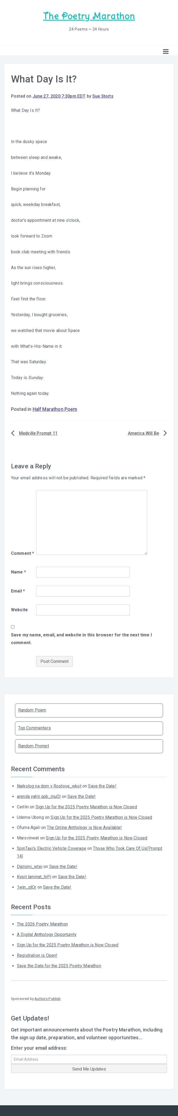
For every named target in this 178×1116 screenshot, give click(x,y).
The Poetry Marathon (89, 16)
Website (19, 609)
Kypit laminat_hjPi (34, 876)
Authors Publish (47, 998)
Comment (22, 553)
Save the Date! (102, 785)
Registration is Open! (37, 955)
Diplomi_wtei (29, 866)
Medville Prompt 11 (38, 432)
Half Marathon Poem (55, 409)
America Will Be (143, 432)
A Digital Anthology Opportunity (47, 934)
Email (18, 590)
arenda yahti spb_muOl (38, 796)
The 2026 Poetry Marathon (42, 923)
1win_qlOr (26, 886)
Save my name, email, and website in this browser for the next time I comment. (81, 638)
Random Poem (32, 709)
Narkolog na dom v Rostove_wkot (49, 785)
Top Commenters (34, 727)
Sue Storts (102, 95)
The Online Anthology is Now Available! (84, 827)
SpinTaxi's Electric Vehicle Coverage (51, 848)
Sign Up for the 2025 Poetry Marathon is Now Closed (86, 806)
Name (18, 571)
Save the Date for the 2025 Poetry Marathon (59, 965)
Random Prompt (33, 745)
